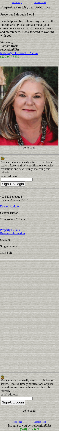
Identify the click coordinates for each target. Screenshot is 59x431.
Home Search (40, 2)
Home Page (17, 2)
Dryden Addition (10, 206)
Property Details (10, 230)
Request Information (12, 233)
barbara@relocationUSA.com (19, 53)
